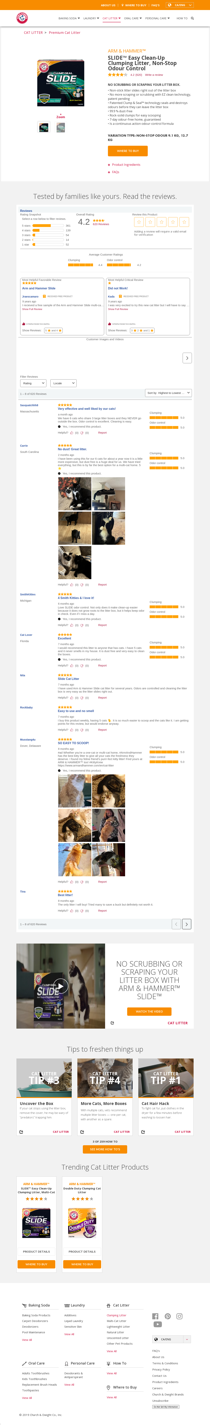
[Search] (192, 18)
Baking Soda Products (36, 1315)
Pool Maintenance (33, 1332)
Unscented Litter (118, 1338)
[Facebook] (158, 1316)
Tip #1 (166, 1080)
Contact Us (159, 1376)
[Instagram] (182, 1316)
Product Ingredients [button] (124, 165)
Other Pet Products (120, 1343)
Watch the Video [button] (149, 1011)
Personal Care (157, 18)
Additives (70, 1315)
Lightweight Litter (118, 1326)
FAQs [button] (113, 172)
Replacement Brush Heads (39, 1384)
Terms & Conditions (165, 1363)
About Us (108, 5)
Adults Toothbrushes (35, 1373)
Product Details (36, 1252)
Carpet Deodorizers (35, 1321)
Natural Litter (115, 1332)
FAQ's (156, 5)
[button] (180, 4)
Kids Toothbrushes (34, 1379)
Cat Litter (112, 18)
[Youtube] (158, 1324)
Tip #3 (44, 1080)
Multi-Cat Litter (116, 1321)
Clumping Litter (116, 1315)
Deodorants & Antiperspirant (73, 1375)
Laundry (91, 18)
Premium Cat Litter (64, 32)
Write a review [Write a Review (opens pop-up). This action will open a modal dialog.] (154, 74)
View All (27, 1340)
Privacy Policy (161, 1369)
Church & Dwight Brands (168, 1394)
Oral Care (133, 18)
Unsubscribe (160, 1400)
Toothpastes (30, 1390)
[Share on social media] (23, 1132)
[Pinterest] (170, 1316)
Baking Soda (69, 18)
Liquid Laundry (73, 1321)
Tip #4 (105, 1080)
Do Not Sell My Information (166, 1407)
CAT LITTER (33, 32)
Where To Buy (133, 5)
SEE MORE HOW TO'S (105, 1149)
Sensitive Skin (73, 1326)
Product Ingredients (165, 1382)
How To (182, 18)
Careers (157, 1388)
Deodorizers (30, 1326)
